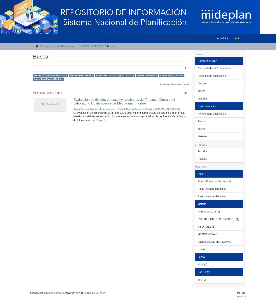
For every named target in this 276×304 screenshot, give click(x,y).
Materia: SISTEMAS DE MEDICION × (50, 75)
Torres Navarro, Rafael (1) (213, 196)
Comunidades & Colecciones (214, 68)
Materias (203, 98)
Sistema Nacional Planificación (57, 46)
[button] (222, 38)
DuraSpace (98, 292)
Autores (202, 83)
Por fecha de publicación (212, 75)
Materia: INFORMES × (147, 75)
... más (201, 249)
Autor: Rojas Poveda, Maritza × (48, 79)
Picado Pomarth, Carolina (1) (214, 181)
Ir (186, 68)
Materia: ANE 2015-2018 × (171, 75)
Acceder (202, 151)
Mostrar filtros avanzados (174, 84)
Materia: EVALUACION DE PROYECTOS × (115, 75)
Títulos (201, 91)
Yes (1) (202, 279)
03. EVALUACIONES (91, 46)
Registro (202, 158)
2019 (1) (202, 264)
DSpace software (54, 292)
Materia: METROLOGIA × (81, 75)
